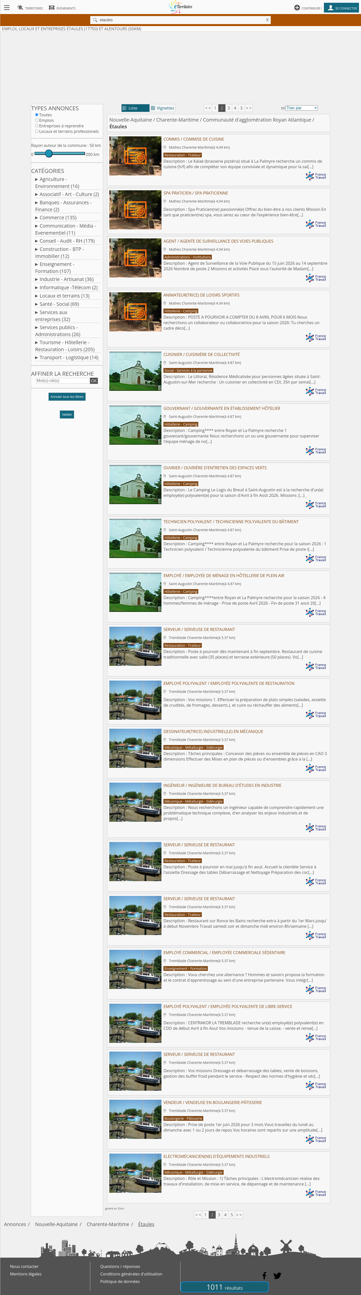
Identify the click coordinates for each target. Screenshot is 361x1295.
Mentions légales (25, 1274)
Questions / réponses (120, 1266)
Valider (67, 414)
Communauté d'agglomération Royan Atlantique (257, 119)
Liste (130, 108)
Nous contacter (24, 1266)
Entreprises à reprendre (61, 126)
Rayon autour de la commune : (59, 145)
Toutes (45, 115)
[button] (67, 399)
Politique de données (120, 1281)
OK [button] (94, 381)
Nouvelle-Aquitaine (130, 119)
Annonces (15, 1224)
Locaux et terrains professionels (69, 131)
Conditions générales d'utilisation (131, 1274)
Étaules (146, 1224)
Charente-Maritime (177, 119)
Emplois (46, 120)
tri (283, 108)
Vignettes (162, 108)
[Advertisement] (180, 67)
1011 (225, 1287)
